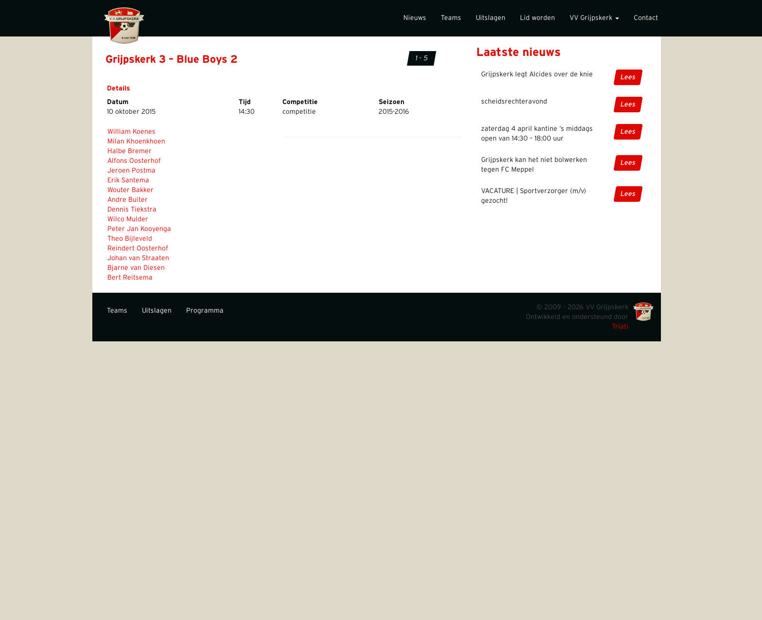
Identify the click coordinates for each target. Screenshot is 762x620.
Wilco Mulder (127, 219)
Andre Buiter (127, 199)
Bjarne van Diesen (136, 268)
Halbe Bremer (129, 151)
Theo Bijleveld (129, 238)
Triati (620, 326)
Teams (451, 18)
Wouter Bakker (130, 190)
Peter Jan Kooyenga (139, 229)
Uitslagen (490, 18)
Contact (646, 18)
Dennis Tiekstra (131, 209)
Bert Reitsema (130, 277)
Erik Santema (128, 180)
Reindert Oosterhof (137, 248)
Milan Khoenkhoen (136, 141)
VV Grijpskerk (594, 18)
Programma (205, 310)
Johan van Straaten (138, 258)
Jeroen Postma (131, 170)
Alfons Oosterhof (134, 161)
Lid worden (537, 18)
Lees (628, 77)
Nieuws (414, 18)
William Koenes (131, 131)
